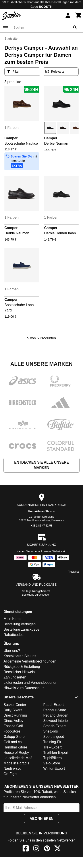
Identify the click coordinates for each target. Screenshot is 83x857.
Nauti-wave (12, 768)
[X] (57, 849)
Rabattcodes (13, 635)
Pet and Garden (55, 715)
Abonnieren (42, 818)
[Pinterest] (46, 849)
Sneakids (50, 731)
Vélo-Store (51, 763)
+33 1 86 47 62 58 (41, 525)
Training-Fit (52, 742)
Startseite (10, 38)
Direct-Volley (13, 721)
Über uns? (12, 651)
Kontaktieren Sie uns (41, 511)
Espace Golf (13, 726)
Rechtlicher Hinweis (19, 672)
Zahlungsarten (15, 677)
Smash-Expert (54, 726)
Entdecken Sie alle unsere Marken (41, 465)
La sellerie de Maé (18, 758)
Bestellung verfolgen (20, 624)
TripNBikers (52, 758)
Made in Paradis (16, 763)
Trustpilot (73, 571)
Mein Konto (12, 619)
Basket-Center (15, 705)
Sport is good (53, 736)
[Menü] (5, 27)
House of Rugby (16, 752)
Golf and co (13, 742)
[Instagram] (36, 849)
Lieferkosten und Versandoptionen (30, 682)
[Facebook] (25, 849)
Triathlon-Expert (55, 752)
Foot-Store (12, 731)
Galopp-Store (14, 736)
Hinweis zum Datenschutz (24, 688)
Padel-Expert (53, 705)
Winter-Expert (54, 768)
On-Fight (10, 774)
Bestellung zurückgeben (36, 594)
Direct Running (15, 715)
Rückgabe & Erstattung (22, 666)
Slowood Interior (56, 721)
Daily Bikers (13, 710)
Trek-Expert (52, 747)
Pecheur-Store (54, 710)
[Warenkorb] (78, 15)
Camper (11, 138)
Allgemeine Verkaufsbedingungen (30, 661)
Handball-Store (15, 747)
